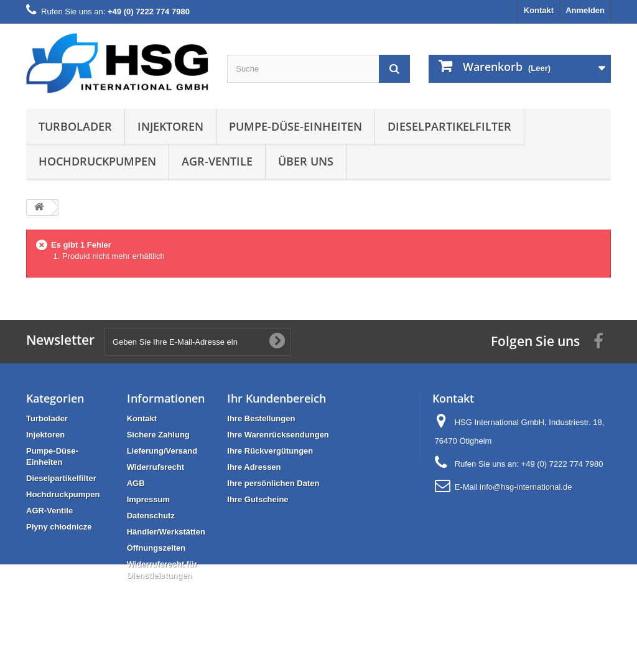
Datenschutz (151, 515)
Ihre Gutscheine (257, 499)
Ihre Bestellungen (261, 418)
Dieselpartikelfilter (449, 126)
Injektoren (170, 126)
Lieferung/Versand (162, 450)
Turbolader (75, 126)
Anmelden (585, 10)
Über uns (305, 161)
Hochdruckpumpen (97, 161)
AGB (136, 483)
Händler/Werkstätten (166, 531)
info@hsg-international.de (526, 487)
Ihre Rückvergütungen (270, 450)
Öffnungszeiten (156, 548)
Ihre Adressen (254, 467)
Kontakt (539, 10)
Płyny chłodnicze (58, 526)
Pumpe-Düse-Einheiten (295, 126)
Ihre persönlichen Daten (273, 483)
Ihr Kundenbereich (276, 398)
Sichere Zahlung (158, 434)
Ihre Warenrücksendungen (278, 434)
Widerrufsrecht (155, 467)
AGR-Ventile (217, 161)
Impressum (148, 499)
